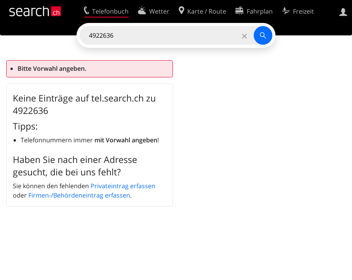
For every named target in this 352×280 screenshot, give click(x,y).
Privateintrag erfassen (123, 186)
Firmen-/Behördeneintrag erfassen (79, 195)
